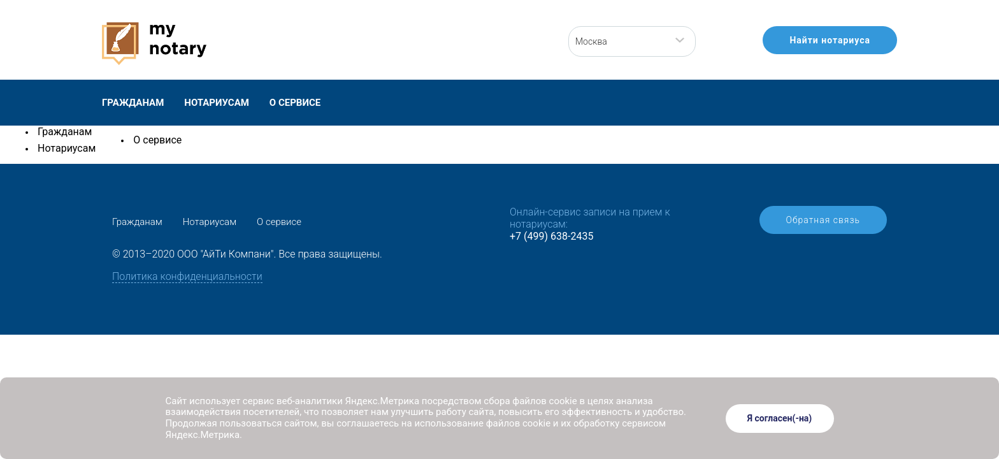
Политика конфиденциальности (187, 276)
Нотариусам (216, 102)
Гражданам (133, 102)
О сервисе (295, 102)
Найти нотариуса (829, 40)
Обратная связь (823, 220)
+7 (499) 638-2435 (551, 236)
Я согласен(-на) (779, 418)
